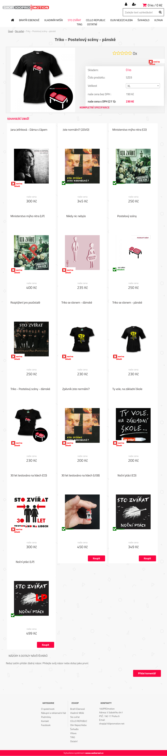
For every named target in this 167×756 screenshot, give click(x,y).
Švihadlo (143, 20)
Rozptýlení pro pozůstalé (25, 302)
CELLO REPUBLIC (95, 20)
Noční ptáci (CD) (127, 475)
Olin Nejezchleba (121, 20)
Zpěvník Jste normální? (76, 389)
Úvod (10, 31)
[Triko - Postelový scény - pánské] (43, 49)
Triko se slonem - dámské (76, 302)
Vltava (158, 20)
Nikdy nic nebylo (76, 216)
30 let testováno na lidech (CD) (28, 475)
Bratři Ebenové (29, 20)
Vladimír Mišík (53, 20)
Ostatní (92, 24)
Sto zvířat (74, 20)
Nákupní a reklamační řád (53, 713)
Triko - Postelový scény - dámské (30, 389)
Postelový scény (127, 216)
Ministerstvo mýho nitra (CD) (129, 130)
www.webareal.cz (94, 753)
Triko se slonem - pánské (127, 302)
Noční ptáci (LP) (25, 562)
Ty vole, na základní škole (127, 389)
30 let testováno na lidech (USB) (80, 475)
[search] (160, 12)
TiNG (79, 24)
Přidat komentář (147, 673)
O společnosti (47, 709)
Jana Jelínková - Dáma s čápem (28, 130)
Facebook (45, 725)
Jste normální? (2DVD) (76, 130)
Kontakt (45, 721)
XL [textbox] (129, 86)
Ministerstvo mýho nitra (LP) (27, 216)
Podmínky (46, 717)
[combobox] (143, 85)
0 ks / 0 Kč (155, 5)
